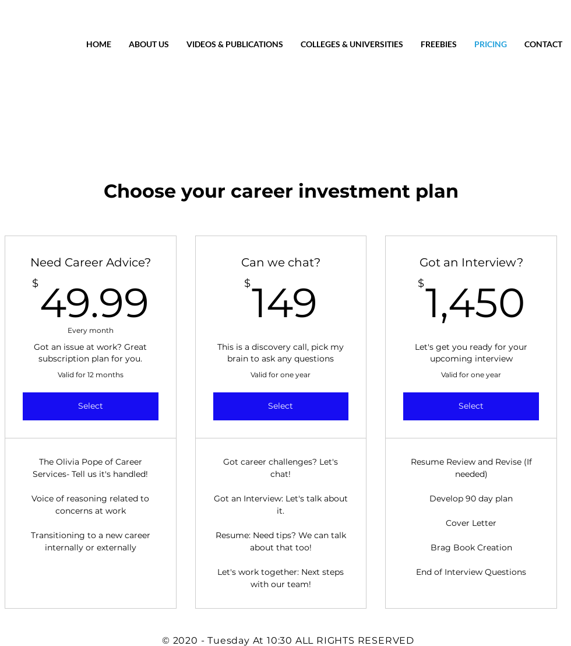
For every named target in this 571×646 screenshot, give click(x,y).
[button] (543, 44)
